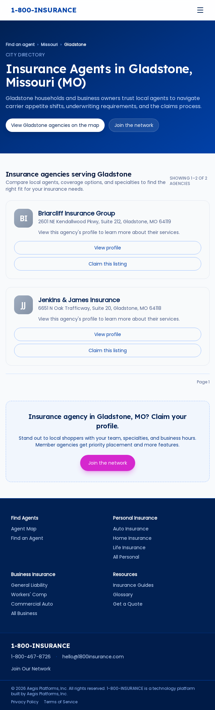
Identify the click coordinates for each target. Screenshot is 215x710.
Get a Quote (128, 604)
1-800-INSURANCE (43, 10)
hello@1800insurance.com (93, 656)
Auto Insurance (131, 528)
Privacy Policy (25, 702)
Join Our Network (31, 668)
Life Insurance (129, 547)
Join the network (133, 125)
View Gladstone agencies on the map (55, 125)
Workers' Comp (29, 594)
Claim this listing (108, 264)
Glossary (123, 594)
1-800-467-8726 (31, 656)
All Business (24, 613)
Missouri (49, 44)
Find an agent (20, 44)
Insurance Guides (133, 585)
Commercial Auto (32, 604)
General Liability (29, 585)
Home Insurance (132, 538)
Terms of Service (60, 702)
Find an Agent (27, 538)
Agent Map (24, 528)
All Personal (126, 557)
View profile (107, 247)
